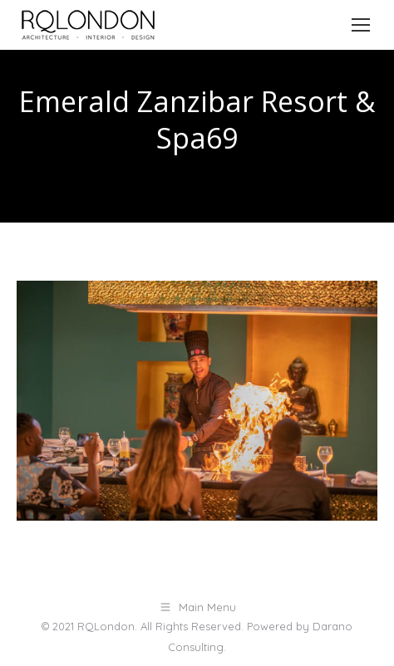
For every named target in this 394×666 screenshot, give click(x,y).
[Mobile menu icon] (360, 25)
